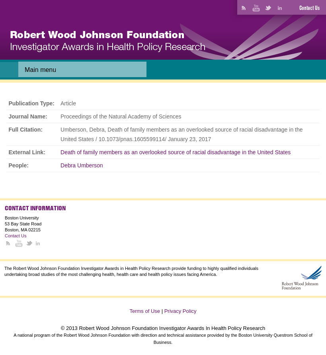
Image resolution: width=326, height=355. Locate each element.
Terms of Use (144, 311)
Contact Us (309, 8)
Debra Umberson (82, 165)
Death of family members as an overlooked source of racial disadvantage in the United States (176, 152)
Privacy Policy (180, 311)
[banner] (108, 41)
